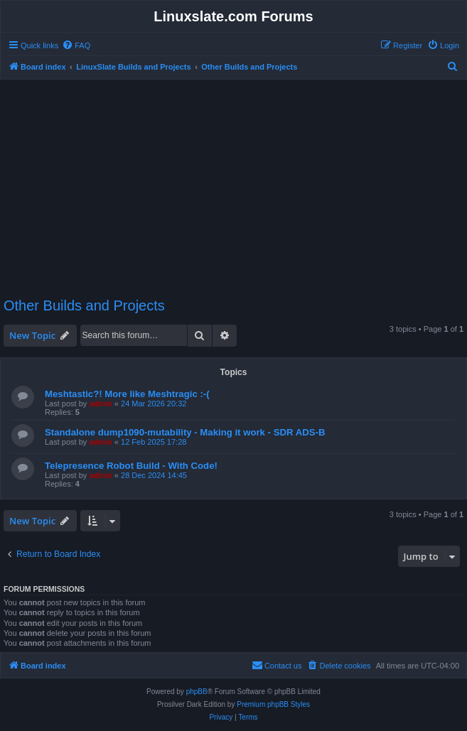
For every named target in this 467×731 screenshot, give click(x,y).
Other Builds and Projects (84, 305)
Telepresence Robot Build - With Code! (131, 465)
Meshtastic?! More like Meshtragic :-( (127, 394)
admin (100, 403)
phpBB (197, 691)
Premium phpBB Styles (273, 704)
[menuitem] (76, 45)
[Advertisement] (235, 181)
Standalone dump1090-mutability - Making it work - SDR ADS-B (185, 432)
